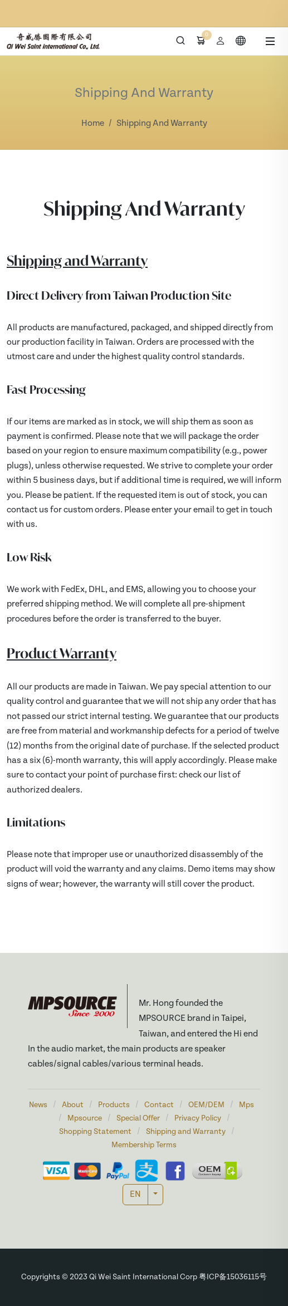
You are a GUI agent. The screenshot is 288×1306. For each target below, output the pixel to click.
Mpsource (84, 1118)
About (73, 1105)
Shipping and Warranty (186, 1132)
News (38, 1105)
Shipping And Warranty (161, 123)
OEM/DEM (206, 1105)
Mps (246, 1105)
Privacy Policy (197, 1118)
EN (135, 1194)
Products (114, 1105)
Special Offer (138, 1118)
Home (92, 123)
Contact (159, 1105)
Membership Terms (144, 1145)
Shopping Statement (95, 1132)
